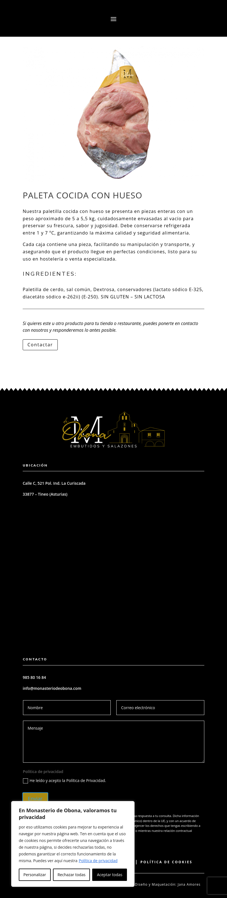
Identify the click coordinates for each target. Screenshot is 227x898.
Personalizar (35, 874)
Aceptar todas (109, 874)
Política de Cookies (166, 862)
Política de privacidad (98, 860)
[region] (73, 844)
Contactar (40, 345)
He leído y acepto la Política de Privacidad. (64, 780)
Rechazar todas (71, 874)
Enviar (35, 798)
